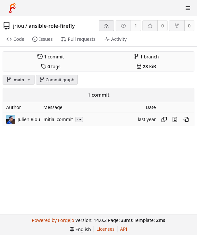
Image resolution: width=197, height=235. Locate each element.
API (123, 229)
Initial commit (58, 119)
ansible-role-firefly (51, 26)
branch (146, 57)
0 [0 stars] (162, 26)
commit (50, 57)
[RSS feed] (106, 25)
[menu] (80, 229)
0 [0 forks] (189, 26)
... (79, 119)
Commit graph (57, 80)
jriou (18, 26)
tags (50, 66)
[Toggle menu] (188, 8)
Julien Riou (29, 119)
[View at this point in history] (186, 119)
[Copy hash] (164, 119)
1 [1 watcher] (135, 26)
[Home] (12, 8)
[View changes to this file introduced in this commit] (175, 119)
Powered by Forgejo (53, 220)
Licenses (105, 229)
